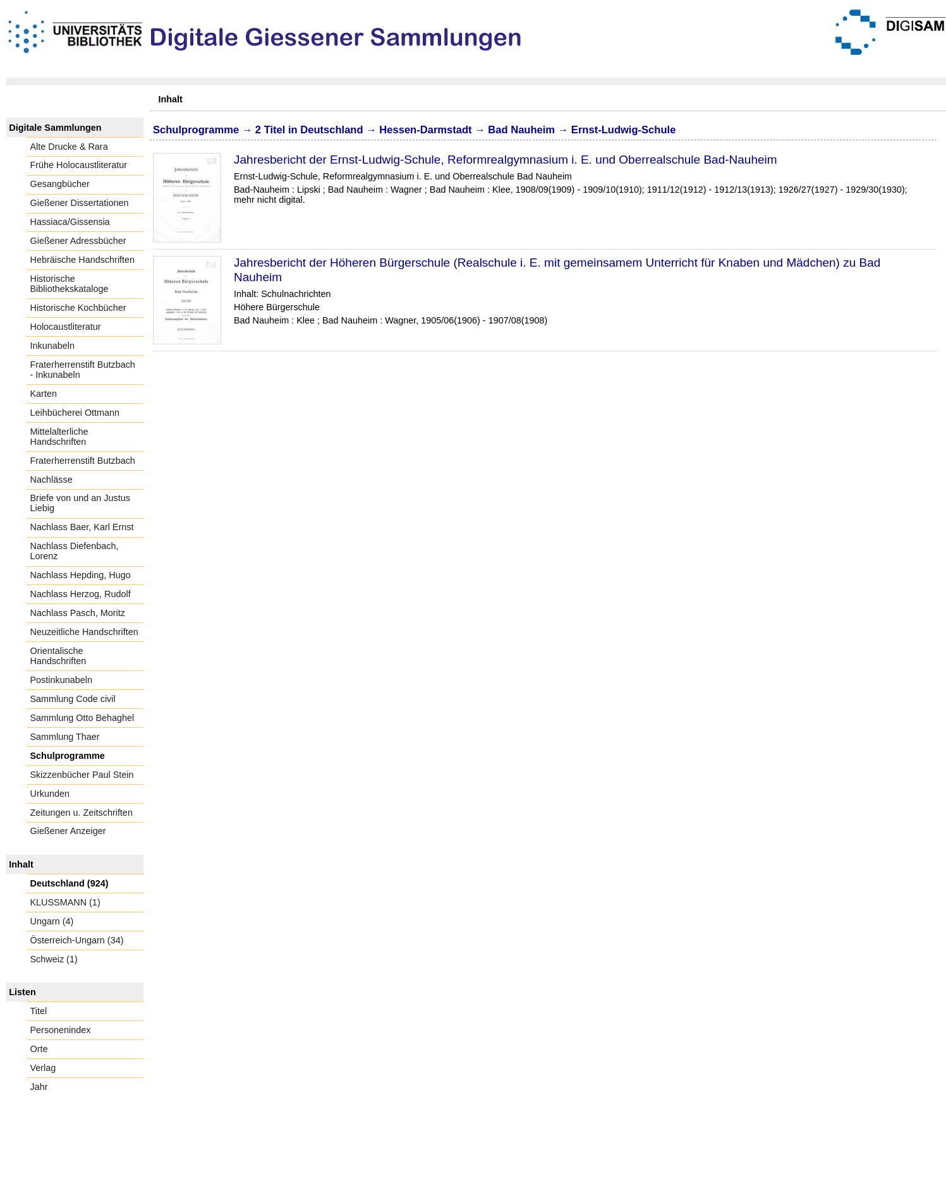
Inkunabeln (52, 346)
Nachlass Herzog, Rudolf (80, 594)
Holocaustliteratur (65, 327)
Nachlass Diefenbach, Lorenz (74, 551)
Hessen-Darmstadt (425, 130)
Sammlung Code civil (73, 699)
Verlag (43, 1068)
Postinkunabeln (61, 680)
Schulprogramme (67, 756)
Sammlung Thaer (65, 737)
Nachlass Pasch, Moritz (77, 613)
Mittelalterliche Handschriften (59, 437)
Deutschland (331, 130)
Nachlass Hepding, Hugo (80, 575)
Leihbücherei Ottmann (75, 413)
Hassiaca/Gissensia (70, 222)
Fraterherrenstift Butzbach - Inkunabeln (82, 370)
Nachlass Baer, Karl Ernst (82, 527)
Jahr (39, 1087)
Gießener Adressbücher (78, 241)
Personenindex (60, 1030)
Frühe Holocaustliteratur (79, 165)
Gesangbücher (60, 184)
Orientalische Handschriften (58, 656)
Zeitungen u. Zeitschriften (81, 813)
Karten (43, 394)
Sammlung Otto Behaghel (82, 718)
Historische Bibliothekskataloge (69, 284)
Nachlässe (51, 480)
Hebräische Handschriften (82, 260)
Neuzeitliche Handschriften (84, 632)
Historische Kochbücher (78, 308)
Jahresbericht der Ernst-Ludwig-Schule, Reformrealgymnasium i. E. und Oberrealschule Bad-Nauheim (505, 159)
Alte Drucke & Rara (69, 147)
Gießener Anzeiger (68, 831)
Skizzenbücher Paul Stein (82, 775)
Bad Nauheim (521, 130)
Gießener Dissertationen (79, 203)
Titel (38, 1011)
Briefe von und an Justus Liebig (80, 503)
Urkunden (50, 794)
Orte (39, 1049)
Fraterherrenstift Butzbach (82, 461)
